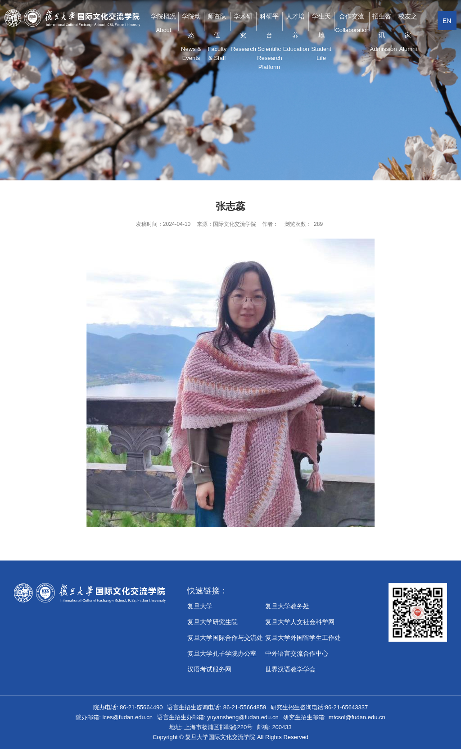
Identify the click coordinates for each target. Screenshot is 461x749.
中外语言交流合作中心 (296, 653)
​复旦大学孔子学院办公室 (222, 653)
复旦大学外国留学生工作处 (303, 637)
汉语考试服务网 (209, 669)
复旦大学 (199, 606)
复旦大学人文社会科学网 (299, 621)
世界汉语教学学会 (290, 669)
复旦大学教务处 (287, 606)
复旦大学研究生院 (212, 621)
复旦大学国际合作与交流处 (225, 637)
